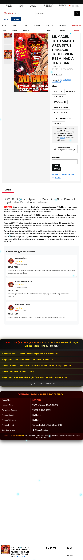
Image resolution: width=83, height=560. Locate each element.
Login (5, 19)
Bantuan (62, 5)
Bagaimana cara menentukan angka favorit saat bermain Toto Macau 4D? (35, 377)
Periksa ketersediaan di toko (65, 174)
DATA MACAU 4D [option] (60, 102)
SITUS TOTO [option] (70, 91)
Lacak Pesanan (33, 5)
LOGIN (56, 165)
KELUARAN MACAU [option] (60, 112)
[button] (8, 34)
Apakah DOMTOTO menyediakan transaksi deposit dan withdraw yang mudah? (37, 365)
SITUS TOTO (20, 556)
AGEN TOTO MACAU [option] (61, 107)
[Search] (77, 13)
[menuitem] (4, 28)
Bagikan (58, 177)
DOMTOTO (8, 207)
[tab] (8, 189)
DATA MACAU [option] (59, 123)
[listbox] (65, 107)
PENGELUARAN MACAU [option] (62, 118)
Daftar (16, 19)
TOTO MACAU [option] (59, 96)
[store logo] (12, 13)
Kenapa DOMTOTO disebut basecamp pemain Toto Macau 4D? (30, 353)
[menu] (41, 28)
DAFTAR (57, 169)
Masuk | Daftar (9, 5)
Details (8, 189)
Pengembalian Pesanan (48, 5)
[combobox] (57, 13)
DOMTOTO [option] (58, 91)
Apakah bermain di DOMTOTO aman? (18, 371)
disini (62, 137)
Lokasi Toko (21, 5)
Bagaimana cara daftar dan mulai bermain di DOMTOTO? (27, 359)
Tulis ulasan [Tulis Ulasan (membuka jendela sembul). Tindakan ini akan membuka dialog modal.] (56, 81)
